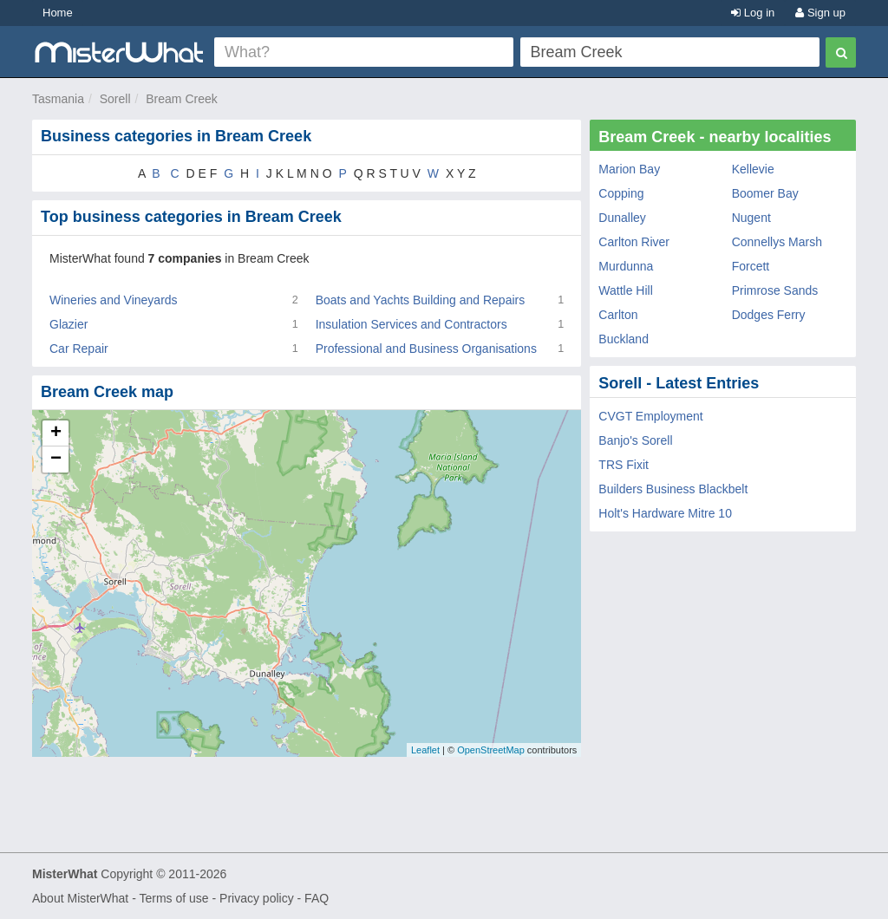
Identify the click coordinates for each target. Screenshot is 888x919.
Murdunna (625, 266)
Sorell (115, 99)
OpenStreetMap (491, 750)
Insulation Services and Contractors (411, 324)
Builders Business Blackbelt (673, 489)
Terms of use (173, 898)
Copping (620, 193)
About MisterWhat (80, 898)
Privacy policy (256, 898)
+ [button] (56, 433)
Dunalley (621, 218)
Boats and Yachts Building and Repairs (421, 300)
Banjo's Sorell (635, 440)
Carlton (617, 315)
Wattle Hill (625, 290)
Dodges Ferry (769, 315)
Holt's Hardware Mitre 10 (665, 513)
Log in (752, 12)
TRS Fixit (623, 465)
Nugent (751, 218)
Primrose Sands (775, 290)
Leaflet (425, 750)
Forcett (751, 266)
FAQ (316, 898)
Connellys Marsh (777, 242)
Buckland (623, 339)
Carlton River (633, 242)
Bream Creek (181, 99)
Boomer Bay (765, 193)
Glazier (68, 324)
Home (57, 12)
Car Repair (78, 348)
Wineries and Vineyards (113, 300)
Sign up (820, 12)
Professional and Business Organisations (426, 348)
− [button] (56, 459)
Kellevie (753, 169)
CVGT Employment (650, 416)
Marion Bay (629, 169)
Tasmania (58, 99)
